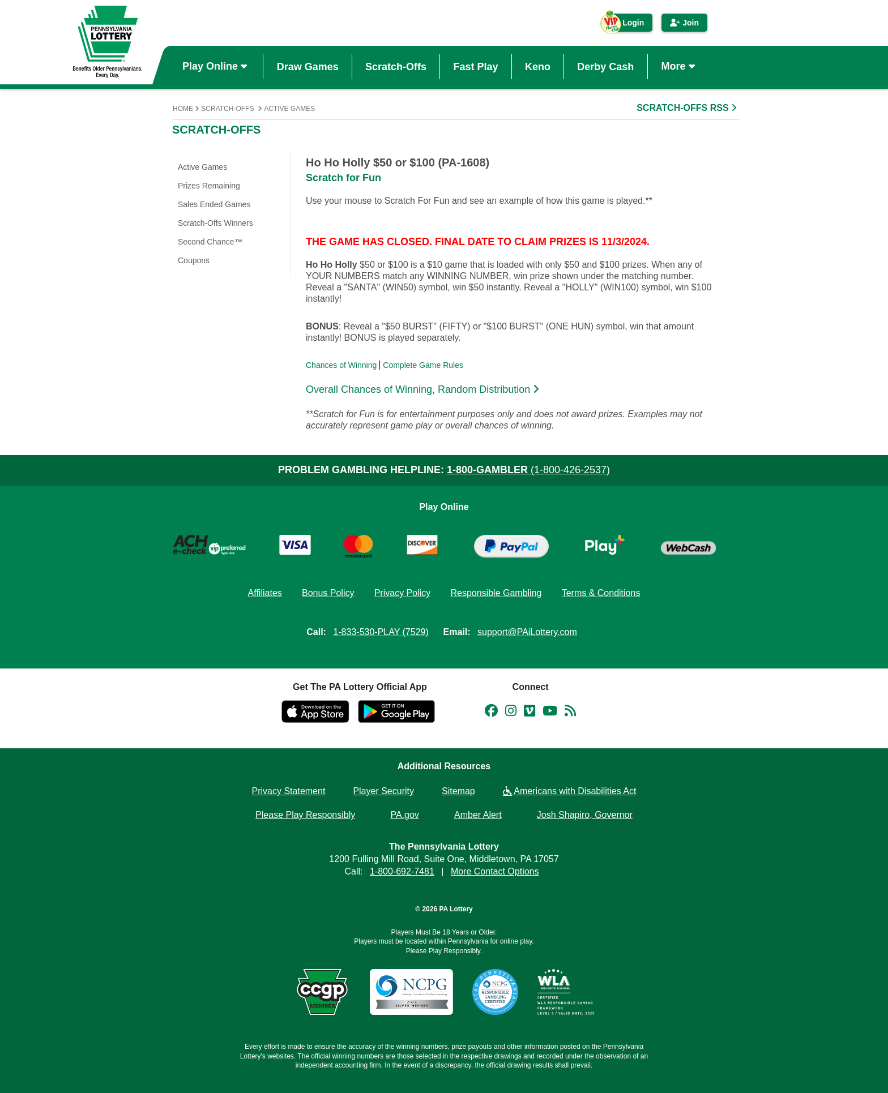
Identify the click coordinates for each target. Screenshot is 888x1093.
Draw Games (308, 66)
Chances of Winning (341, 365)
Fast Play (475, 66)
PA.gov (404, 815)
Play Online (216, 66)
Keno (537, 66)
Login (627, 25)
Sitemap (458, 791)
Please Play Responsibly (305, 815)
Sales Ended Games (214, 204)
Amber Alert (478, 815)
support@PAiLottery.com (527, 632)
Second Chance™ (210, 241)
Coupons (194, 260)
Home (183, 109)
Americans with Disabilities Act (570, 791)
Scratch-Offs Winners (215, 223)
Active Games (289, 109)
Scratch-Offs (395, 66)
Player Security (383, 791)
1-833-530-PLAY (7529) (380, 632)
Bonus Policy (328, 593)
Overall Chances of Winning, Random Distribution (424, 389)
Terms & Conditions (601, 593)
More (679, 66)
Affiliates (265, 593)
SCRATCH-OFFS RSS (688, 108)
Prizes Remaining (209, 185)
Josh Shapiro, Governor (585, 815)
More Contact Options (495, 871)
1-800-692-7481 (402, 871)
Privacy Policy (402, 593)
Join (684, 22)
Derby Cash (605, 66)
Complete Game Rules (423, 365)
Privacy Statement (289, 791)
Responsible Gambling (495, 593)
